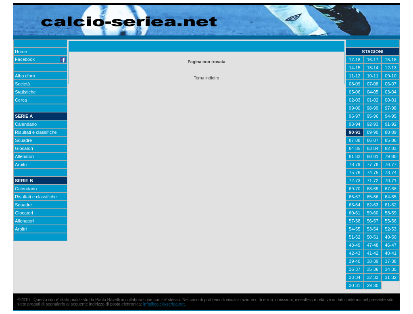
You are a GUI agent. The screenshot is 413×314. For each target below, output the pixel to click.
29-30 (373, 285)
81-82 (355, 156)
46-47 (390, 245)
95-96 (373, 116)
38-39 (373, 261)
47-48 (373, 245)
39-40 (355, 261)
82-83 (390, 148)
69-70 (355, 188)
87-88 (355, 140)
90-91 (355, 132)
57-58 (355, 220)
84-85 (355, 148)
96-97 (355, 116)
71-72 (373, 180)
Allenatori (24, 156)
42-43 (355, 253)
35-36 (373, 269)
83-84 (373, 148)
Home (21, 51)
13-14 (373, 67)
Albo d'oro (25, 75)
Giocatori (24, 148)
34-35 (390, 269)
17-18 (355, 59)
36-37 (355, 269)
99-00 (355, 108)
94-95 (390, 116)
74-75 (373, 172)
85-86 (390, 140)
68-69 (373, 188)
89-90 (373, 132)
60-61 (355, 212)
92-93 (373, 124)
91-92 (390, 124)
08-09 (355, 83)
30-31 (355, 285)
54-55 (355, 229)
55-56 (390, 220)
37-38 (390, 261)
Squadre (23, 140)
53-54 (373, 229)
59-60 (373, 212)
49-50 (390, 237)
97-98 (390, 108)
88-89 (390, 132)
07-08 (373, 83)
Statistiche (25, 91)
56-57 (373, 220)
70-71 (390, 180)
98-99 (373, 108)
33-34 (355, 277)
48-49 (355, 245)
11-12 (355, 75)
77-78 (373, 164)
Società (22, 83)
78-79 (355, 164)
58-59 (390, 212)
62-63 (373, 204)
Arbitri (21, 164)
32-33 (373, 277)
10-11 (373, 75)
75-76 (355, 172)
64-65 (390, 196)
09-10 (390, 75)
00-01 (390, 100)
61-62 (390, 204)
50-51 (373, 237)
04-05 (373, 91)
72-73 (355, 180)
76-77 (390, 164)
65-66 (373, 196)
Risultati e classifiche (36, 132)
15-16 (390, 59)
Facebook (40, 59)
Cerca (21, 100)
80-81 (373, 156)
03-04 (390, 91)
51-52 (355, 237)
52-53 (390, 229)
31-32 (390, 277)
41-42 (373, 253)
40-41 (390, 253)
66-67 (355, 196)
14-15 (355, 67)
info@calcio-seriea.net (164, 304)
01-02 (373, 100)
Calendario (26, 124)
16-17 (373, 59)
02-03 (355, 100)
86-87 (373, 140)
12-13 (390, 67)
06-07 (390, 83)
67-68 (390, 188)
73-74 (390, 172)
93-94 (355, 124)
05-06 (355, 91)
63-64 (355, 204)
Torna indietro (206, 78)
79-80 (390, 156)
